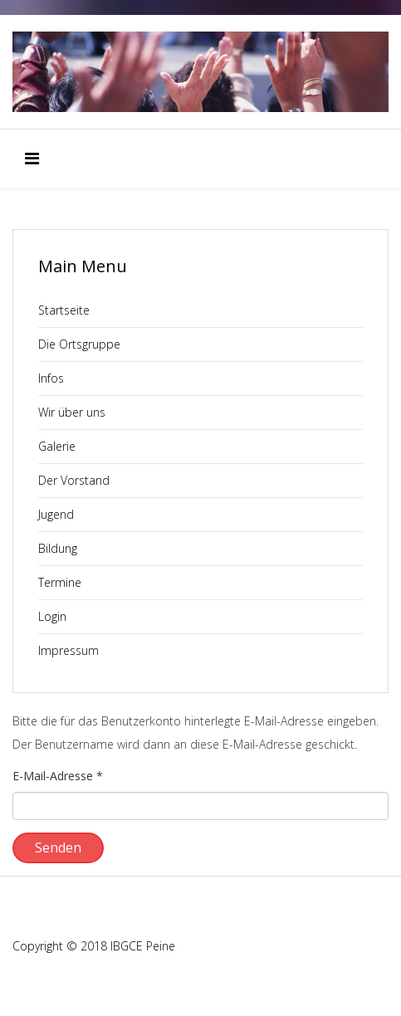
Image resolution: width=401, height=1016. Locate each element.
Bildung (57, 548)
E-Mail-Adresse (57, 776)
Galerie (57, 446)
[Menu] (32, 158)
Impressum (68, 650)
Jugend (56, 514)
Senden (58, 847)
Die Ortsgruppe (79, 344)
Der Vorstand (74, 480)
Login (52, 616)
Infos (51, 378)
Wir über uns (71, 412)
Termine (59, 582)
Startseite (64, 310)
